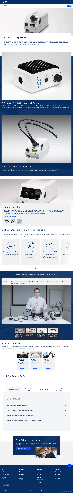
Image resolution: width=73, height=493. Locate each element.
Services (21, 478)
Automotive (4, 473)
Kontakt (69, 5)
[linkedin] (66, 490)
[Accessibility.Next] (40, 268)
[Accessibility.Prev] (32, 268)
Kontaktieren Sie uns (23, 448)
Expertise (21, 476)
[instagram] (64, 490)
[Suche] (67, 2)
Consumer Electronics (6, 475)
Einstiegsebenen (40, 481)
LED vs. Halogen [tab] (44, 389)
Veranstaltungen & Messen (60, 476)
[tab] (35, 268)
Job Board (39, 482)
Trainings (21, 479)
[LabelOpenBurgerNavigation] (70, 2)
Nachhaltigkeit (40, 473)
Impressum (33, 490)
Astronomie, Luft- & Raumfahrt (7, 474)
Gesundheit (4, 477)
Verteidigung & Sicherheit (6, 484)
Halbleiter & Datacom (5, 485)
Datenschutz (38, 490)
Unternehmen (39, 471)
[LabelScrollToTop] (69, 465)
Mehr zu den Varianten (10, 216)
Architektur (4, 471)
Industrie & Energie (5, 480)
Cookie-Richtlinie (20, 283)
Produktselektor (22, 471)
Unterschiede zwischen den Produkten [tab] (59, 389)
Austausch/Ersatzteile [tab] (14, 389)
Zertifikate (39, 474)
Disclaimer (28, 490)
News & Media (58, 478)
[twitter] (68, 490)
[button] (36, 405)
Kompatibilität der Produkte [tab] (29, 389)
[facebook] (62, 490)
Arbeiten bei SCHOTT (41, 479)
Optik (3, 481)
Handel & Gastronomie (6, 482)
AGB (43, 490)
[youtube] (70, 490)
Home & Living (4, 478)
